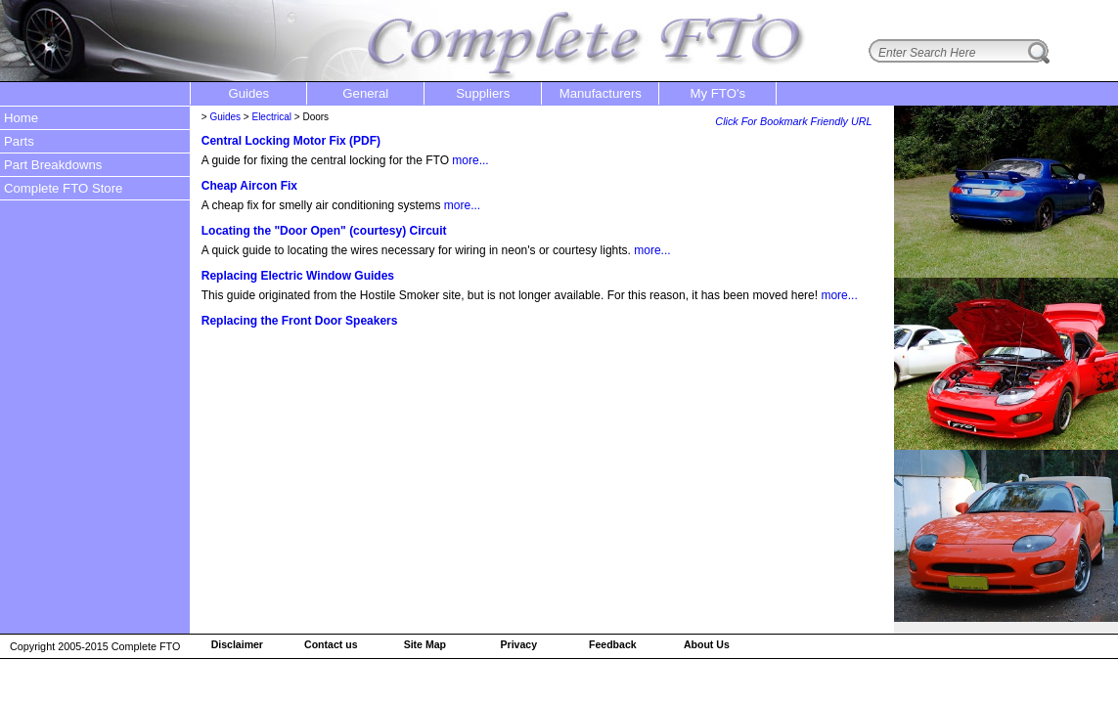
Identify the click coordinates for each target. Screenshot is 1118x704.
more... (470, 160)
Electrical (271, 116)
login (1089, 13)
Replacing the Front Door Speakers (299, 321)
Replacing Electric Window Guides (297, 276)
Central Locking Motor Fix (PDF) (290, 141)
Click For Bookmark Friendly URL (793, 121)
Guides (225, 116)
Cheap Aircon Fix (249, 186)
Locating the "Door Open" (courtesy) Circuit (324, 231)
